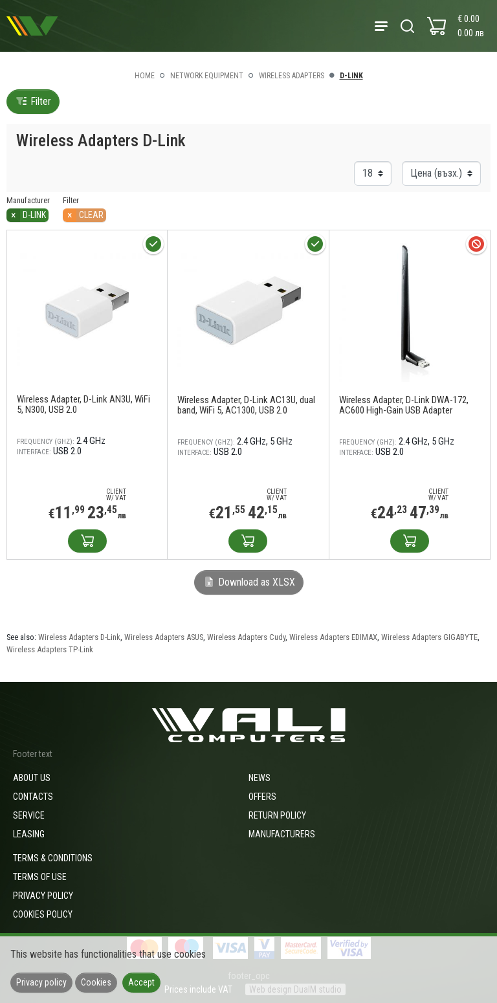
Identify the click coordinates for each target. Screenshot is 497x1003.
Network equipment (206, 75)
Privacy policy (43, 895)
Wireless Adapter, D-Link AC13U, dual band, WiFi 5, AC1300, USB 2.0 (246, 405)
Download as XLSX (249, 582)
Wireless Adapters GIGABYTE (429, 637)
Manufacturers (281, 834)
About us (31, 778)
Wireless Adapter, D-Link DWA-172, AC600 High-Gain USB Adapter (404, 405)
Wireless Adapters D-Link (79, 637)
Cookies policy (42, 914)
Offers (262, 796)
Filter (33, 101)
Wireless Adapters (291, 75)
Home (145, 75)
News (259, 778)
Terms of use (40, 877)
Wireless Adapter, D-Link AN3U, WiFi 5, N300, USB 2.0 (83, 404)
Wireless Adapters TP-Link (49, 649)
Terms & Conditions (53, 858)
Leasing (29, 834)
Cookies (96, 982)
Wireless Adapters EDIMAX (333, 637)
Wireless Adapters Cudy (246, 637)
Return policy (277, 815)
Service (29, 815)
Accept (141, 982)
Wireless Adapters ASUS (163, 637)
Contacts (33, 796)
